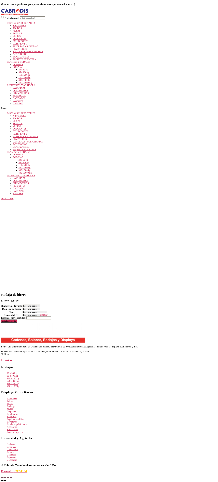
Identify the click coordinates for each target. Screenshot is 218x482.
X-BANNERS (19, 25)
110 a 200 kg (24, 75)
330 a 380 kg (24, 80)
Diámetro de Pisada (12, 309)
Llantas (6, 360)
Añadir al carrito (9, 321)
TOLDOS (17, 28)
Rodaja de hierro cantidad (13, 318)
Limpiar (43, 315)
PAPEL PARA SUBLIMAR (25, 46)
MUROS (17, 36)
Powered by (14, 471)
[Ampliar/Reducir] (11, 477)
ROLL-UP (18, 33)
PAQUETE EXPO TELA (24, 59)
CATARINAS (19, 88)
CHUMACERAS (21, 93)
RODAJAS (18, 67)
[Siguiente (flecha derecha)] (5, 480)
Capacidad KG (11, 315)
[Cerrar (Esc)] (2, 477)
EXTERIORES (20, 43)
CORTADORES (20, 90)
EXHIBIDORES (20, 41)
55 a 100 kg (23, 72)
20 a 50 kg (23, 69)
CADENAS (18, 101)
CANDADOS (19, 98)
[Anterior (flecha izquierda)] (2, 480)
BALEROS (18, 103)
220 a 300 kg (24, 77)
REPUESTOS (19, 95)
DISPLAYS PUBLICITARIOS (21, 23)
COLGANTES (19, 38)
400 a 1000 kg (25, 82)
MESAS (16, 31)
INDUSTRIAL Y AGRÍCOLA (21, 85)
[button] (109, 108)
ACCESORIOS (20, 54)
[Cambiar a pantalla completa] (8, 477)
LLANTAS (18, 64)
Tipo (12, 312)
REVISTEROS (20, 49)
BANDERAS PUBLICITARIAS (28, 51)
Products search (12, 18)
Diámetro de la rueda (11, 306)
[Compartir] (5, 477)
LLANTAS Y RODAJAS (18, 62)
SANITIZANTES (21, 56)
